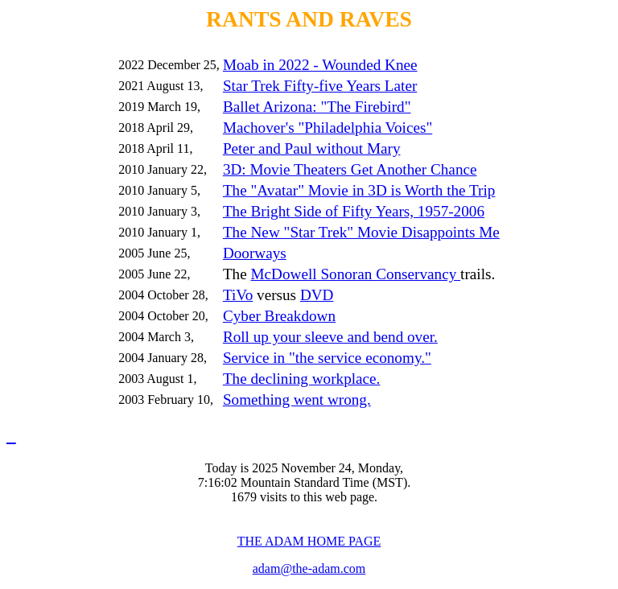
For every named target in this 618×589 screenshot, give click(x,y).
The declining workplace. (302, 378)
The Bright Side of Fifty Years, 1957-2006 (353, 211)
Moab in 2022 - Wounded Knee (320, 64)
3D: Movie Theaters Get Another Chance (350, 169)
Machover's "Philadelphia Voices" (327, 127)
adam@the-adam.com (309, 568)
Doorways (254, 253)
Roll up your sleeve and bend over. (330, 336)
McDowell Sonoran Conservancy (356, 274)
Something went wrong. (297, 399)
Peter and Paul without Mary (312, 148)
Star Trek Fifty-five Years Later (320, 85)
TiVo (238, 294)
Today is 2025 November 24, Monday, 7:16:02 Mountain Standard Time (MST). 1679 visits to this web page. (304, 482)
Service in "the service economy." (327, 357)
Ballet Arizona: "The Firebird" (317, 106)
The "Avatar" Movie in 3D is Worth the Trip (359, 190)
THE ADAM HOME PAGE (309, 541)
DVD (317, 294)
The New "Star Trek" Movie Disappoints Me (361, 232)
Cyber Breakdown (279, 315)
